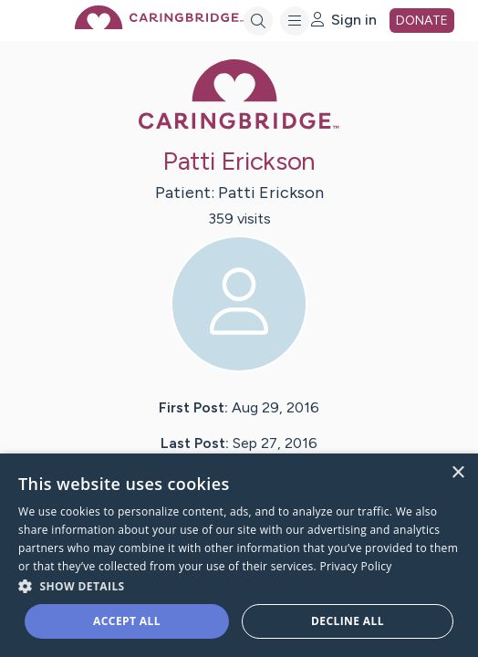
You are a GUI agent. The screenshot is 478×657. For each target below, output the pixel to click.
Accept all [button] (127, 621)
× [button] (457, 473)
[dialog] (239, 555)
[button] (239, 585)
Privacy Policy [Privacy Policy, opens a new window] (356, 566)
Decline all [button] (347, 621)
